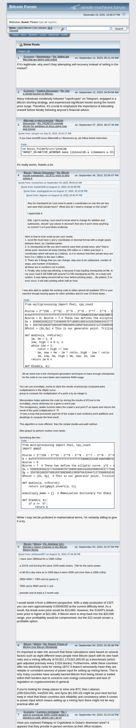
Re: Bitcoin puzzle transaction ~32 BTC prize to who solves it (46, 175)
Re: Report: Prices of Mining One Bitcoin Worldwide (45, 645)
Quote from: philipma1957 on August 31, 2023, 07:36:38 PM (49, 554)
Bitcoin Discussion (44, 172)
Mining (37, 543)
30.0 (50, 28)
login (41, 22)
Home (15, 35)
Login (43, 35)
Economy (29, 56)
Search (33, 35)
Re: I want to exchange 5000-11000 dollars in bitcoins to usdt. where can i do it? (46, 714)
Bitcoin (27, 172)
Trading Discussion (47, 90)
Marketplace (43, 56)
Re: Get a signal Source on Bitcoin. (46, 92)
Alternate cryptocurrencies (38, 120)
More (64, 35)
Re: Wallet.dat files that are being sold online (46, 58)
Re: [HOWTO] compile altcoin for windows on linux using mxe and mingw (45, 126)
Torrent (13, 30)
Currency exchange (47, 711)
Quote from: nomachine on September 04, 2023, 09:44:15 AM (50, 183)
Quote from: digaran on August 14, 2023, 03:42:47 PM (54, 195)
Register (54, 35)
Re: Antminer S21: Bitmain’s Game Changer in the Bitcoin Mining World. (45, 546)
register (52, 22)
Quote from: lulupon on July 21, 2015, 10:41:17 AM (44, 133)
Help (23, 35)
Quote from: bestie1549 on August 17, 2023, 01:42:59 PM (50, 187)
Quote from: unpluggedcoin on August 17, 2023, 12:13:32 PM (56, 191)
